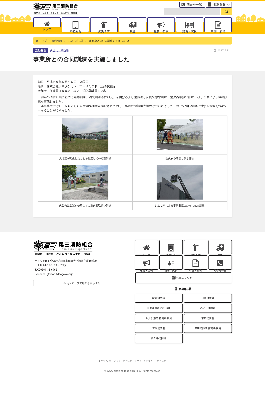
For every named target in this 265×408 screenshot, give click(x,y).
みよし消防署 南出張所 (158, 339)
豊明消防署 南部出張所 (207, 351)
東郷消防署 (208, 339)
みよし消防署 (76, 48)
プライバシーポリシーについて (114, 386)
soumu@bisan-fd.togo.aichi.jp (54, 281)
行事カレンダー (185, 294)
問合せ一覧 (194, 6)
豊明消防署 (159, 351)
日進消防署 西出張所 (159, 327)
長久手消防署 (158, 363)
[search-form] (192, 15)
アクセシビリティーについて (152, 386)
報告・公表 (161, 35)
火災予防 (103, 35)
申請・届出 (218, 35)
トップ (47, 35)
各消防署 (219, 6)
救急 (132, 35)
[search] (226, 15)
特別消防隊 (159, 315)
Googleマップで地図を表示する (81, 290)
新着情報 (57, 48)
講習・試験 (189, 35)
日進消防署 (208, 315)
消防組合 (75, 35)
